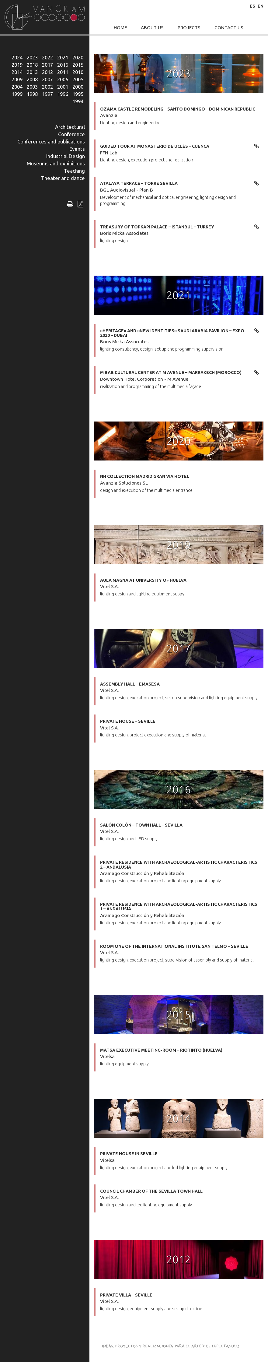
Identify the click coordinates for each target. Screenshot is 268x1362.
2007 (47, 79)
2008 (32, 79)
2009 (17, 79)
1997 (47, 94)
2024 (17, 57)
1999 (17, 94)
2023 (32, 57)
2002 (47, 87)
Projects (189, 27)
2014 (17, 72)
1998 (32, 94)
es (252, 6)
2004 (17, 87)
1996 (62, 94)
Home (120, 27)
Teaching (74, 171)
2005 (77, 79)
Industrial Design (65, 156)
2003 (32, 87)
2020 (77, 57)
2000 (77, 87)
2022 (47, 57)
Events (77, 149)
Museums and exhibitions (56, 163)
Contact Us (228, 27)
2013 (32, 72)
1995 (77, 94)
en (260, 6)
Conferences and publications (51, 141)
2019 (17, 65)
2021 (62, 57)
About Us (152, 27)
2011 (62, 72)
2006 (62, 79)
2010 (77, 72)
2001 (62, 87)
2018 (32, 65)
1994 (77, 101)
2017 (47, 65)
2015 (77, 65)
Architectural (70, 127)
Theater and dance (63, 178)
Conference (71, 134)
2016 (62, 65)
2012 (47, 72)
